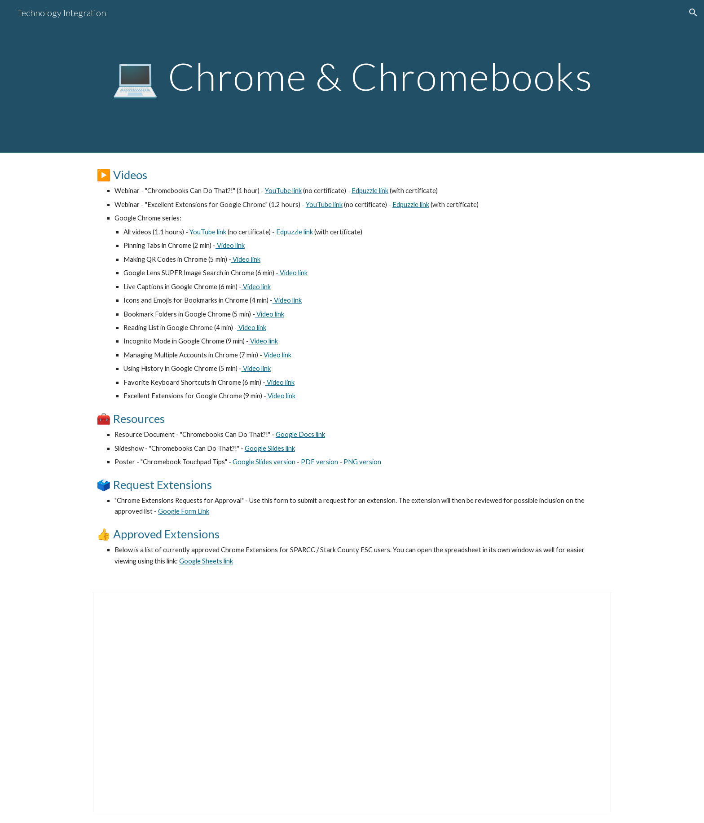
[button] (693, 12)
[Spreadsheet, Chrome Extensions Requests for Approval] (352, 702)
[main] (352, 76)
